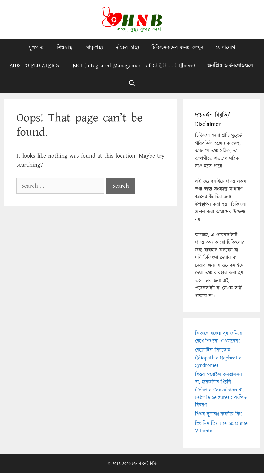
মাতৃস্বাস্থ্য (94, 48)
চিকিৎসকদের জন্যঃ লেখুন (177, 48)
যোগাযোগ (225, 48)
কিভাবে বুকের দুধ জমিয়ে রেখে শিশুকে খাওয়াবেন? (218, 337)
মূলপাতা (36, 48)
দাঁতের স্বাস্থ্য (127, 48)
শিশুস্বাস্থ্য (65, 48)
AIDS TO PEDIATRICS (34, 66)
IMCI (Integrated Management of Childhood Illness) (133, 66)
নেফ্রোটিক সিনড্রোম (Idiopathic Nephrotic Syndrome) (218, 358)
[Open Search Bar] (132, 84)
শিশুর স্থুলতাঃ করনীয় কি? (218, 414)
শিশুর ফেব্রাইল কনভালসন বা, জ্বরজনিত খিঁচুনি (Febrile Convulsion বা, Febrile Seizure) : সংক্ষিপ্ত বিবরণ (221, 390)
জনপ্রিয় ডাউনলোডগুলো (230, 66)
